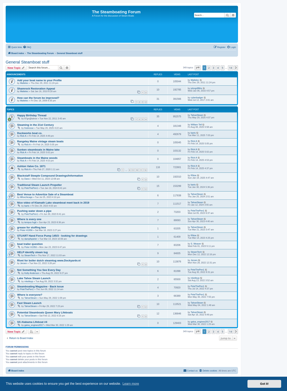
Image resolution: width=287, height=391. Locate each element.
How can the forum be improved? (38, 97)
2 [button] (209, 68)
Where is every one (29, 219)
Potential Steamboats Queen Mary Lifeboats (45, 312)
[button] (198, 67)
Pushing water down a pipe (34, 210)
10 (137, 170)
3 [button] (213, 68)
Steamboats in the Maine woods (37, 157)
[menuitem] (27, 47)
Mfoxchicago (26, 197)
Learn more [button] (130, 383)
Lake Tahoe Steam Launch (33, 278)
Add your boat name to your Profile (39, 80)
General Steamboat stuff (27, 62)
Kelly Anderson (31, 273)
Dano (27, 179)
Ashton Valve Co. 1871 (31, 166)
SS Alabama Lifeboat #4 (32, 321)
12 (145, 170)
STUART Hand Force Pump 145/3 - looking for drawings (52, 235)
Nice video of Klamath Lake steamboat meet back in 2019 (53, 202)
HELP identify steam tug (32, 252)
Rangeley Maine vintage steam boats (40, 141)
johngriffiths (196, 88)
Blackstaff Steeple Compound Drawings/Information (50, 175)
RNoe (193, 175)
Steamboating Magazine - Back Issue (40, 286)
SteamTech (29, 255)
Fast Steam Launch (29, 303)
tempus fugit (30, 222)
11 (141, 170)
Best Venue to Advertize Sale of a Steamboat (45, 194)
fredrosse (29, 128)
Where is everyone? (29, 294)
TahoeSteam (197, 115)
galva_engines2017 (34, 325)
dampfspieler (30, 239)
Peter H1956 (26, 230)
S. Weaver (196, 243)
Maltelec (24, 83)
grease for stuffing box (31, 227)
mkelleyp (28, 281)
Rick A (23, 136)
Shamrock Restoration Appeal (36, 88)
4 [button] (218, 68)
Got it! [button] (264, 383)
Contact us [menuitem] (190, 370)
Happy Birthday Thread (31, 115)
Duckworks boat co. (29, 133)
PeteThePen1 (31, 188)
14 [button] (230, 68)
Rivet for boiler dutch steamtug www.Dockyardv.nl (48, 260)
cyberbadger (197, 97)
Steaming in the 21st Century (35, 124)
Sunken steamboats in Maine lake (38, 149)
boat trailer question (30, 243)
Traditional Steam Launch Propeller (39, 184)
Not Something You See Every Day (39, 269)
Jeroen (23, 263)
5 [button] (222, 68)
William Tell (196, 124)
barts (193, 133)
